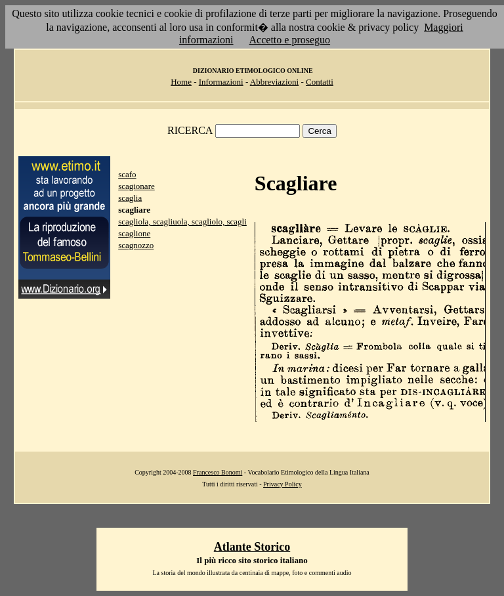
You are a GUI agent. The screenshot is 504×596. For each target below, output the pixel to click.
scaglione (134, 233)
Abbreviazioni (274, 82)
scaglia (130, 198)
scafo (127, 174)
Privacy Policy (282, 484)
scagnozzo (136, 245)
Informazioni (221, 82)
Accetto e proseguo (290, 39)
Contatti (319, 82)
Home (181, 82)
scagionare (136, 186)
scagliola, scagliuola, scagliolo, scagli (182, 221)
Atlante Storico (252, 546)
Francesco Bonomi (217, 472)
